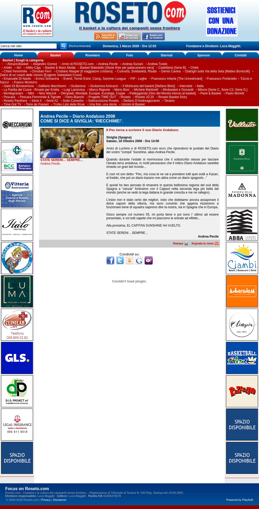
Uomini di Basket (133, 104)
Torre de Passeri (37, 104)
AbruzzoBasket (18, 64)
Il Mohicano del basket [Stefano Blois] (149, 86)
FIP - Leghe (139, 79)
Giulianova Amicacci (104, 86)
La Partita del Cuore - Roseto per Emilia (31, 90)
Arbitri (8, 67)
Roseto (126, 97)
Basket (55, 55)
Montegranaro (13, 93)
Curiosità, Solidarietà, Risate (137, 71)
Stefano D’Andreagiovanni (141, 101)
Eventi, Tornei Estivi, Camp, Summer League (95, 79)
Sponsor (203, 55)
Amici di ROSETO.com (78, 64)
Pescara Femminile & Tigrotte (40, 97)
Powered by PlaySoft (239, 499)
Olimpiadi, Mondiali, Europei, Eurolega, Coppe (93, 93)
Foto (129, 55)
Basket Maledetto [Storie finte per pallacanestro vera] (117, 67)
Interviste (185, 86)
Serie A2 (52, 101)
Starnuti (166, 55)
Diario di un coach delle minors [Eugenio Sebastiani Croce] (41, 75)
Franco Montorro (25, 82)
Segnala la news (205, 243)
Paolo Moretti (235, 93)
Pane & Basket (210, 93)
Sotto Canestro (73, 101)
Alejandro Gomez (45, 64)
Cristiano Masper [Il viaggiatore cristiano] (84, 71)
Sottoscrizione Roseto (103, 101)
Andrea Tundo (157, 64)
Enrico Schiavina (47, 79)
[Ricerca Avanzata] (80, 46)
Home (18, 55)
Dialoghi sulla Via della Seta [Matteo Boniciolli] (217, 71)
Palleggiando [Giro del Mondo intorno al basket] (163, 93)
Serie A (37, 101)
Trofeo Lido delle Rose (69, 104)
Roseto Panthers (15, 101)
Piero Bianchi (74, 97)
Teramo (169, 101)
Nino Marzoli (47, 93)
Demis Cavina (171, 71)
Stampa (180, 243)
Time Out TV (12, 104)
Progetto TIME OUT (102, 97)
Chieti (194, 67)
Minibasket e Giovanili (178, 90)
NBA (31, 93)
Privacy (45, 499)
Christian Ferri (41, 71)
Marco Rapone (99, 90)
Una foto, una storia (103, 104)
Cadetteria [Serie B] (172, 67)
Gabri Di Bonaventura (19, 86)
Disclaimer (59, 499)
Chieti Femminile (15, 71)
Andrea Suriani (132, 64)
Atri (18, 67)
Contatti (240, 55)
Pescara (9, 97)
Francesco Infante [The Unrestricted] (176, 79)
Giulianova (78, 86)
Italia (200, 86)
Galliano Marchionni (52, 86)
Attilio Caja (33, 67)
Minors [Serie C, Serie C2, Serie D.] (222, 90)
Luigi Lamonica (74, 90)
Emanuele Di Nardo (17, 79)
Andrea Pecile (108, 64)
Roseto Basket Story (172, 97)
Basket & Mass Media (60, 67)
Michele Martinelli (146, 90)
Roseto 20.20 (144, 97)
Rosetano (93, 55)
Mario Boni (122, 90)
